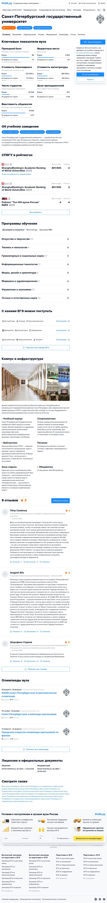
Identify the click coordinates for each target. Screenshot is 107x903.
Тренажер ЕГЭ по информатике (8, 883)
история (22, 321)
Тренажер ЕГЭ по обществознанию (8, 873)
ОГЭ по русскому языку (92, 858)
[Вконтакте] (95, 899)
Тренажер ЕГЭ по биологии (12, 878)
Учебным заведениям (10, 899)
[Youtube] (104, 899)
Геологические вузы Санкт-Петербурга (38, 791)
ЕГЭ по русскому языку (65, 858)
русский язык (10, 321)
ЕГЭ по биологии (62, 868)
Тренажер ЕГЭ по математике (8, 868)
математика (9, 330)
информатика (36, 330)
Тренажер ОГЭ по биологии (39, 878)
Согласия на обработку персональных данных (64, 845)
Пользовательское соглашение (54, 899)
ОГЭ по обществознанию (93, 865)
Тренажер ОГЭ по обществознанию (36, 873)
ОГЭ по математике (90, 862)
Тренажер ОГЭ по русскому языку (39, 862)
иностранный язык (36, 321)
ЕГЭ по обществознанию (65, 865)
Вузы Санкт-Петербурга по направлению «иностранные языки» (40, 794)
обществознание (25, 340)
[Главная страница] (7, 3)
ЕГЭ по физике (62, 875)
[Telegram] (100, 899)
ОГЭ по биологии (90, 868)
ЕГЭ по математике (63, 862)
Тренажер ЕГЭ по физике (11, 887)
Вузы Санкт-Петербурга (11, 786)
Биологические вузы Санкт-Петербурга (24, 789)
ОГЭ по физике (89, 875)
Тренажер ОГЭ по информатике (36, 883)
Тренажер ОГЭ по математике (36, 868)
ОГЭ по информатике (91, 872)
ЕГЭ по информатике (64, 872)
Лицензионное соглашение (30, 899)
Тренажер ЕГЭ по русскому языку (12, 862)
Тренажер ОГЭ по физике (39, 887)
